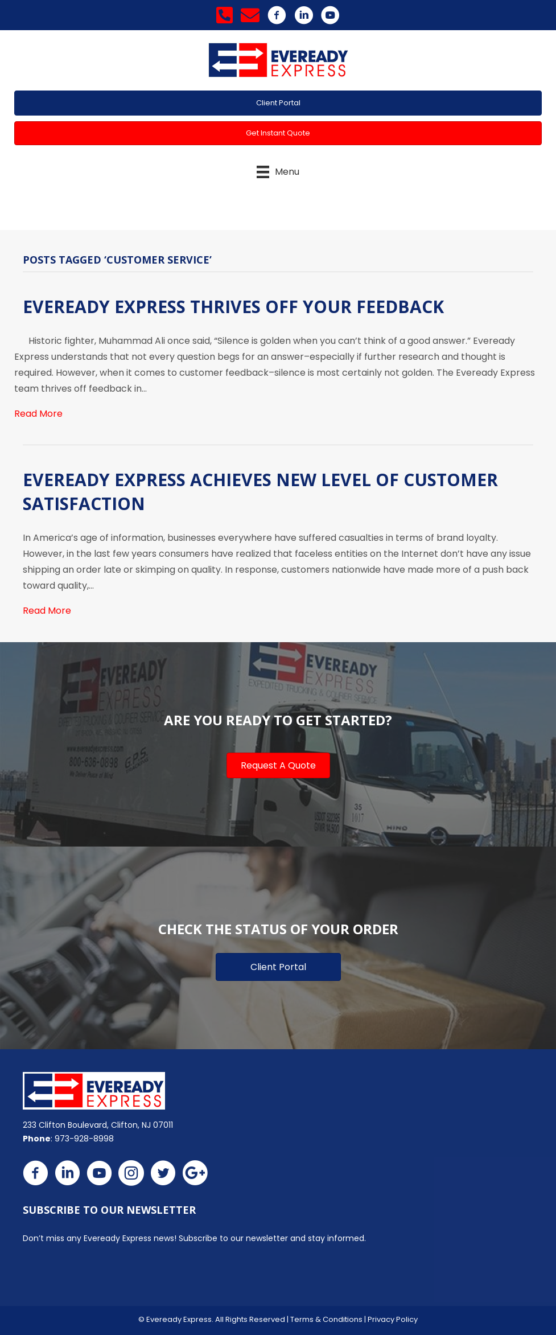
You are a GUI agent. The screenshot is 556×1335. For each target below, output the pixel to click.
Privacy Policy (393, 1319)
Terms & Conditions (326, 1319)
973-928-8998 (84, 1138)
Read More (38, 413)
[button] (278, 103)
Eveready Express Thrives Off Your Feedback (233, 306)
